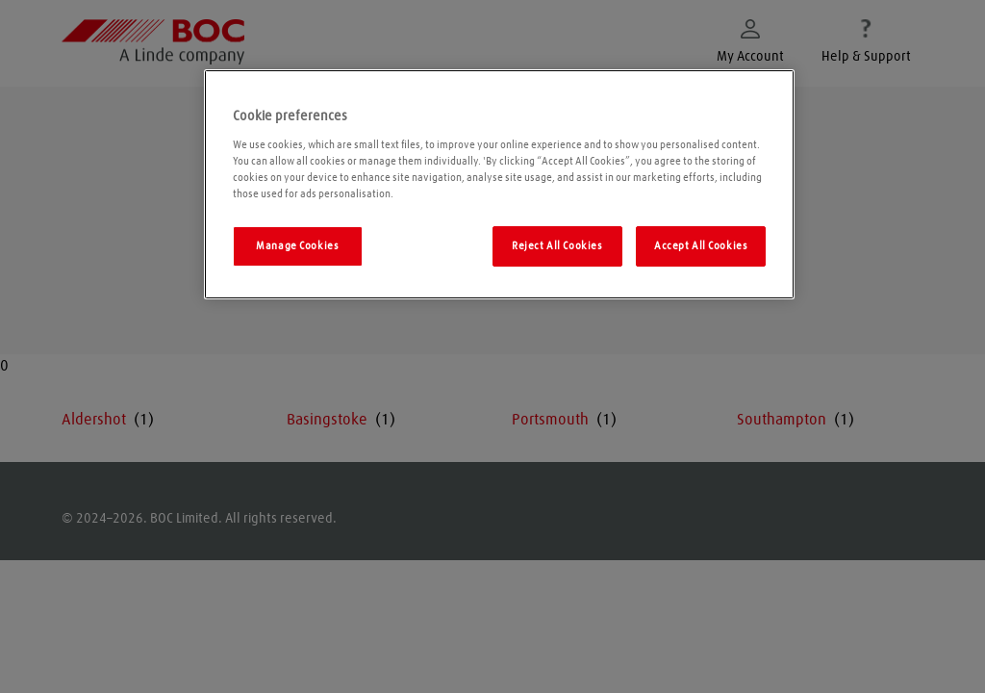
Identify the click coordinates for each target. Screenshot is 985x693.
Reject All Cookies (557, 246)
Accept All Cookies (700, 246)
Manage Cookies (297, 246)
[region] (499, 184)
